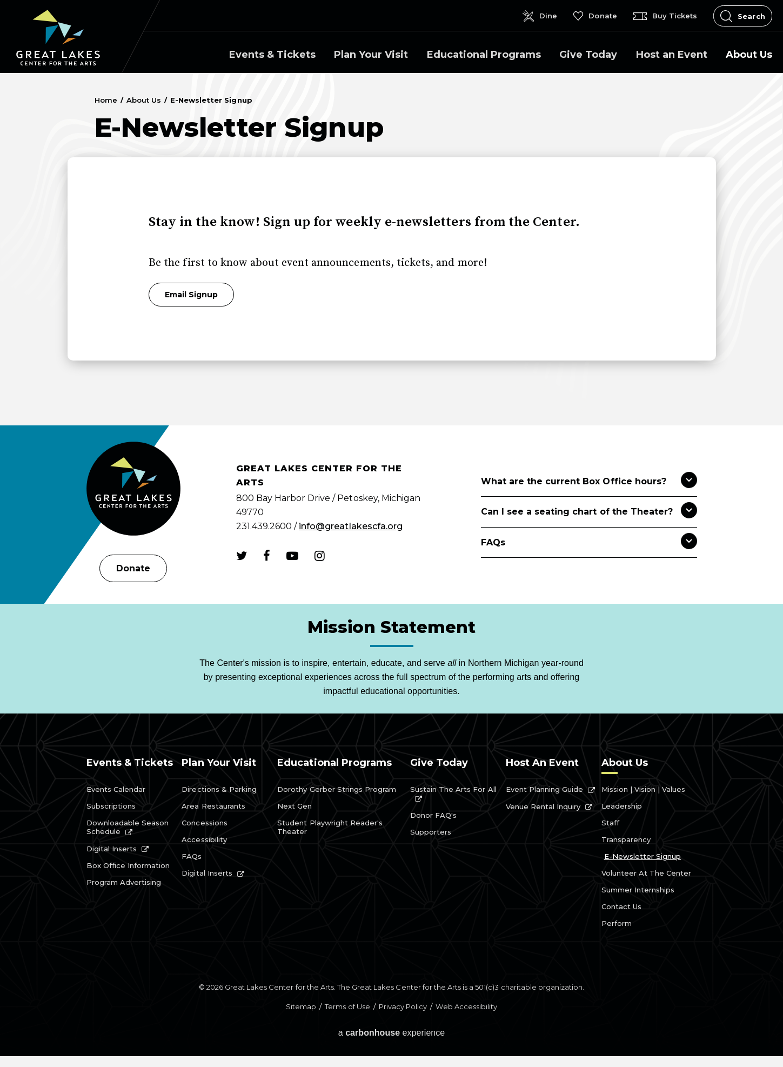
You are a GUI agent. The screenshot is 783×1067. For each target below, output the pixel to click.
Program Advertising (124, 882)
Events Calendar (116, 789)
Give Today (588, 55)
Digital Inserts (111, 848)
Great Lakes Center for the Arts (58, 37)
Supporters (430, 832)
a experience (391, 1032)
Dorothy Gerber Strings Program (336, 789)
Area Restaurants (213, 806)
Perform (616, 923)
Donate (133, 568)
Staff (610, 822)
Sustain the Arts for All (453, 789)
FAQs (192, 856)
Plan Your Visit (371, 55)
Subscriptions (111, 806)
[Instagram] (319, 556)
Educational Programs (484, 55)
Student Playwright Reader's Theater (330, 827)
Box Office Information (128, 865)
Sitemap (301, 1006)
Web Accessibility (466, 1006)
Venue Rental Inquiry (543, 806)
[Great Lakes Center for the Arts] (133, 490)
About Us (749, 55)
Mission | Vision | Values (643, 789)
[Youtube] (292, 556)
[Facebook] (266, 556)
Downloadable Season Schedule (127, 827)
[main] (391, 249)
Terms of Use (347, 1006)
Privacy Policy (403, 1006)
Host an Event (671, 55)
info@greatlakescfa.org (351, 526)
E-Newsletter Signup (642, 856)
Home (106, 100)
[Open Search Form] (742, 15)
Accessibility (204, 839)
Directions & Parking (219, 789)
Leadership (621, 806)
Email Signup (191, 294)
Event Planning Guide (545, 789)
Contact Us (621, 906)
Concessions (204, 822)
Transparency (626, 839)
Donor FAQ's (433, 815)
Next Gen (294, 806)
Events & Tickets (272, 55)
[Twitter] (241, 556)
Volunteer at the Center (646, 873)
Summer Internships (638, 889)
